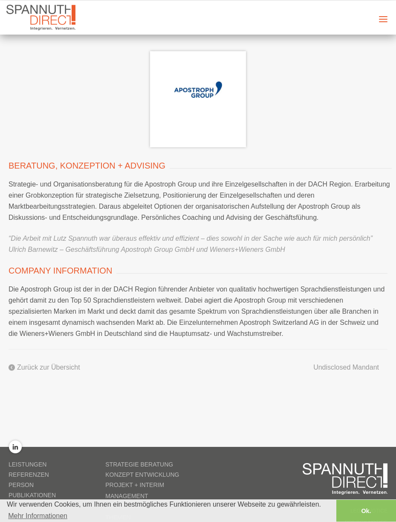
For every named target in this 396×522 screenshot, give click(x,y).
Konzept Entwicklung (142, 474)
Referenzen (29, 474)
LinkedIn (15, 446)
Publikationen (32, 495)
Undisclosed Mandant (346, 367)
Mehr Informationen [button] (37, 515)
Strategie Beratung (139, 464)
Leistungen (27, 464)
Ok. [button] (366, 510)
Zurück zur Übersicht (48, 367)
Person (21, 484)
